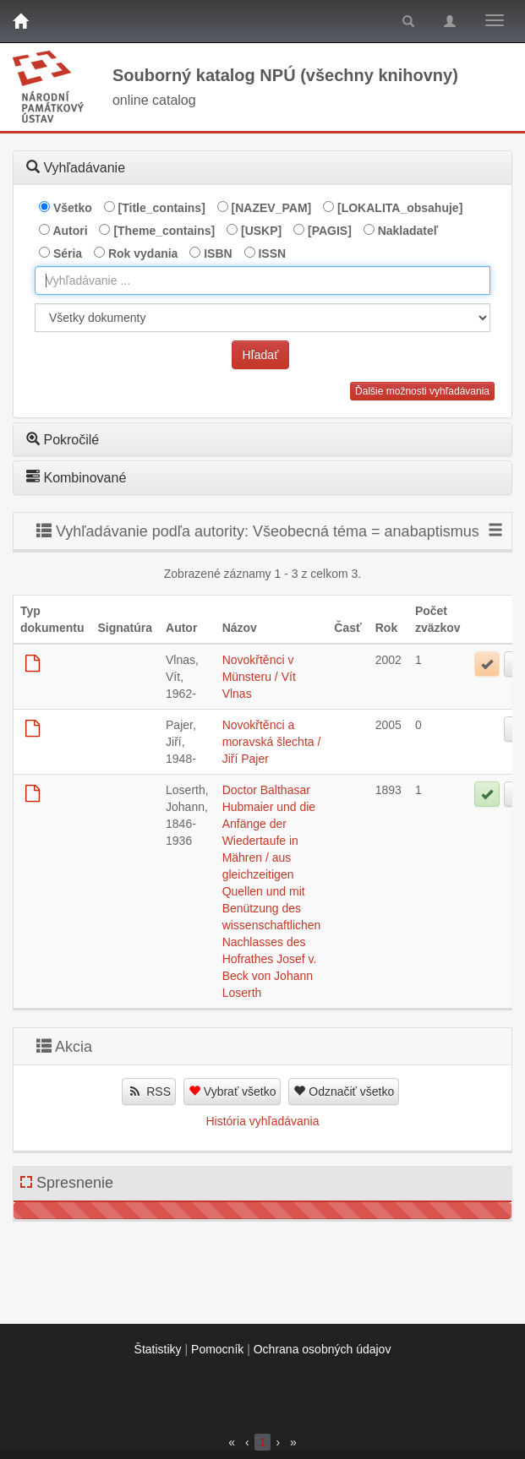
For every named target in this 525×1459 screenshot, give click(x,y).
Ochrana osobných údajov (322, 1349)
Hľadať (261, 355)
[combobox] (262, 280)
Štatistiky (158, 1349)
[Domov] (20, 21)
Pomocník (217, 1349)
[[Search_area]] (262, 317)
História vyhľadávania (262, 1121)
